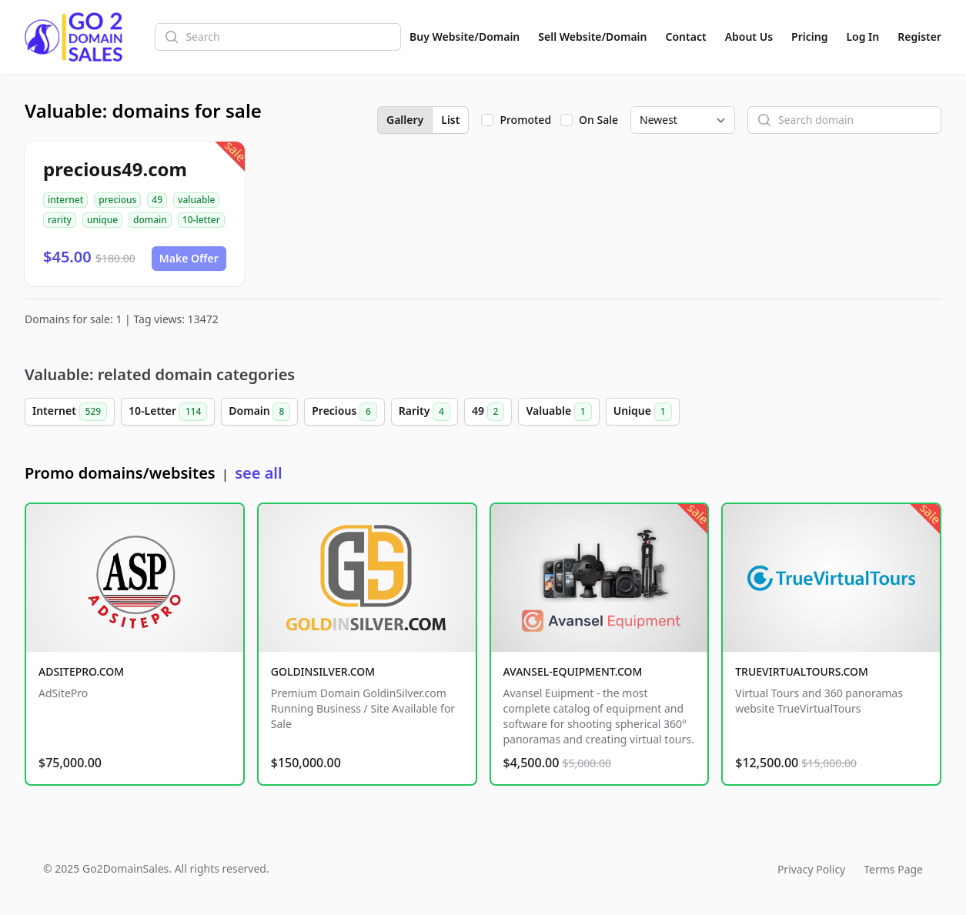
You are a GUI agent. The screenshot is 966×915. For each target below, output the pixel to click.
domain (150, 219)
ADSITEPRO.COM (81, 671)
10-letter (201, 219)
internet (65, 199)
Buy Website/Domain (464, 36)
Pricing (809, 36)
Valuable (558, 411)
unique (102, 219)
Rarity (424, 411)
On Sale (598, 119)
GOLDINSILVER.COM (323, 671)
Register (919, 36)
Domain (259, 411)
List (450, 119)
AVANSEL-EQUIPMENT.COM (573, 671)
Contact (686, 36)
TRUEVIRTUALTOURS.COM (801, 671)
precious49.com (115, 169)
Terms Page (893, 869)
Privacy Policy (811, 869)
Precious (344, 411)
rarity (60, 219)
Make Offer (189, 258)
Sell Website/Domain (592, 36)
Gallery (404, 119)
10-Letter (168, 411)
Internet (69, 411)
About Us (749, 36)
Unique (642, 411)
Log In (862, 36)
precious (117, 199)
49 (157, 199)
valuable (196, 199)
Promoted (525, 119)
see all (258, 473)
